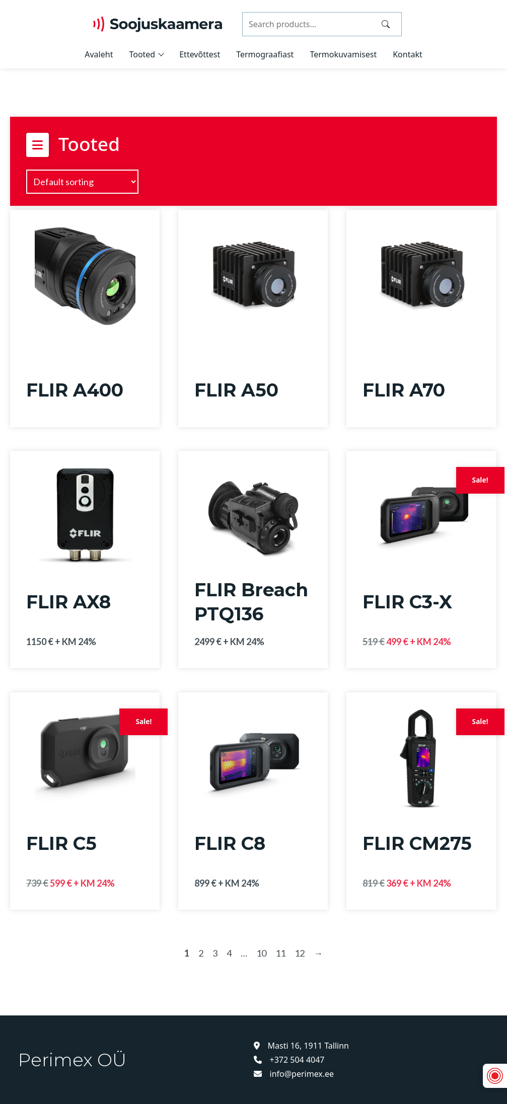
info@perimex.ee (294, 1073)
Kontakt (407, 54)
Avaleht (99, 54)
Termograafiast (265, 54)
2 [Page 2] (200, 953)
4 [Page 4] (229, 953)
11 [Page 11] (280, 953)
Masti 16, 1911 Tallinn (301, 1045)
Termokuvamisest (343, 54)
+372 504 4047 (289, 1059)
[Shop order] (82, 182)
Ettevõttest (199, 54)
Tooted (142, 54)
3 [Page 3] (215, 953)
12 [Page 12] (300, 953)
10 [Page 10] (261, 953)
